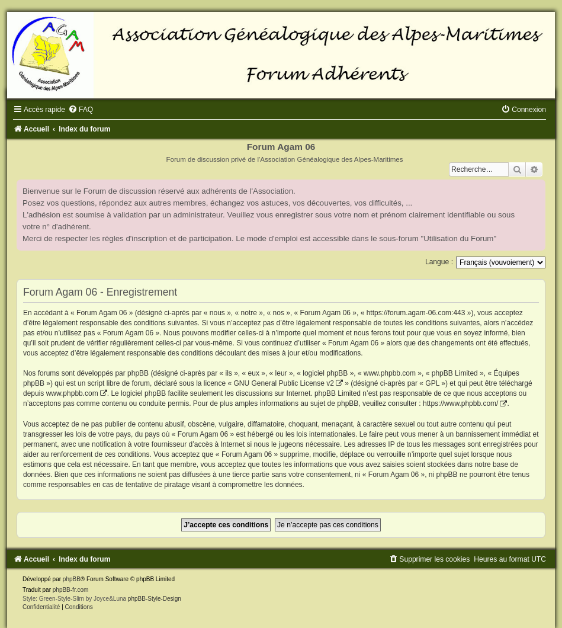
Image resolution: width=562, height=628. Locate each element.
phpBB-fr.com (71, 590)
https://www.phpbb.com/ (460, 403)
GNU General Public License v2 (284, 383)
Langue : (439, 262)
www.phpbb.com (72, 393)
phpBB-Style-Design (154, 598)
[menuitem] (80, 109)
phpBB (72, 579)
